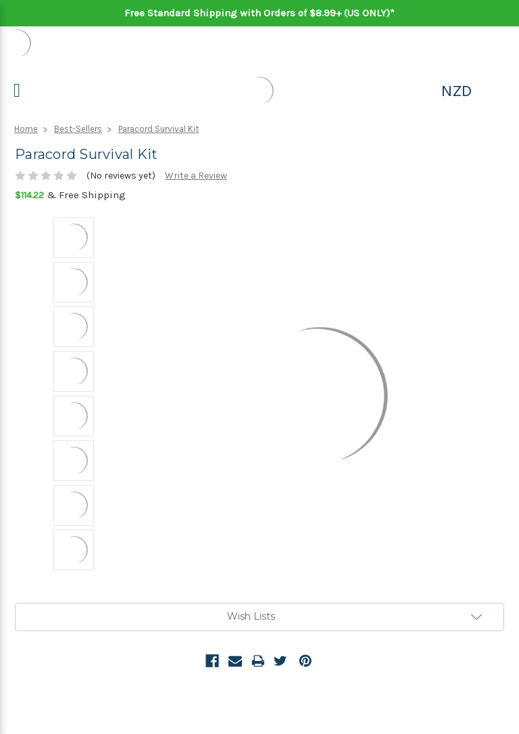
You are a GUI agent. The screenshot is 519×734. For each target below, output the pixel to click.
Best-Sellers (78, 129)
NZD (456, 90)
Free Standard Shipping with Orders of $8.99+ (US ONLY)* (259, 13)
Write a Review (196, 175)
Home (26, 129)
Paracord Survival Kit (158, 129)
